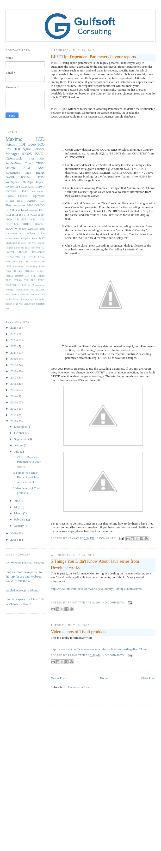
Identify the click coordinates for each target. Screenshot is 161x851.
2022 (13, 346)
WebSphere (13, 182)
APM (26, 168)
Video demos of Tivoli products (78, 631)
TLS (33, 280)
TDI (22, 144)
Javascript (12, 186)
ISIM (15, 214)
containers (11, 233)
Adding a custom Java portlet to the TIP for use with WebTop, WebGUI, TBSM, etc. (22, 576)
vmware (11, 168)
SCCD (23, 186)
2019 (13, 365)
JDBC (21, 261)
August (19, 445)
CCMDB (39, 205)
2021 (13, 352)
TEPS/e (18, 280)
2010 (13, 421)
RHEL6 (18, 271)
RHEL (27, 224)
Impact (40, 182)
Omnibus (23, 196)
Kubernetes (13, 172)
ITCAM (23, 252)
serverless (19, 205)
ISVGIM (32, 214)
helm (16, 299)
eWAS (41, 294)
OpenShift (38, 196)
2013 (13, 402)
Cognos (9, 247)
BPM (30, 205)
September (21, 439)
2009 (13, 533)
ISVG (22, 214)
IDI (17, 149)
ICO (41, 144)
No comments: (114, 602)
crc (22, 233)
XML (41, 289)
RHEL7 (40, 271)
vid (20, 303)
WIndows (20, 228)
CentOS (41, 243)
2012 (13, 408)
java (31, 158)
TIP (26, 280)
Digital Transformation (25, 210)
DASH (10, 177)
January (19, 525)
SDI (27, 275)
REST (20, 200)
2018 (13, 371)
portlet (9, 303)
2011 (13, 415)
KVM (34, 261)
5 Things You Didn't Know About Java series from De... (26, 477)
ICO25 (27, 154)
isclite (41, 233)
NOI (42, 219)
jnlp (27, 299)
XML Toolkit (12, 294)
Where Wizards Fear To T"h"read (23, 563)
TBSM (40, 163)
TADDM (31, 200)
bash (41, 228)
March (18, 513)
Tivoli (9, 205)
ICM (8, 214)
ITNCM (32, 257)
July (17, 451)
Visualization (22, 289)
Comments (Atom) (80, 687)
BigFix (40, 172)
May (17, 507)
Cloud (28, 163)
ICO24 (25, 177)
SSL (33, 275)
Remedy (19, 275)
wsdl (8, 308)
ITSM (41, 214)
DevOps (28, 182)
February (20, 519)
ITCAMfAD (38, 252)
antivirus (24, 294)
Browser (22, 243)
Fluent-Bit (19, 247)
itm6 (9, 149)
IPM (37, 247)
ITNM (40, 177)
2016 (13, 383)
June (17, 500)
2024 (13, 334)
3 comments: (107, 538)
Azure (34, 238)
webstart (40, 303)
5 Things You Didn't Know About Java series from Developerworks (95, 564)
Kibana (10, 196)
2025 (13, 327)
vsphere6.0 (29, 303)
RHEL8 (9, 275)
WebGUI (33, 228)
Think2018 (11, 285)
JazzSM (21, 219)
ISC (42, 247)
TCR (42, 200)
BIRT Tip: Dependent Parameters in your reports (93, 56)
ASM (41, 168)
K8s (42, 158)
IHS (33, 247)
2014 (13, 396)
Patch (41, 266)
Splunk (40, 275)
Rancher (40, 224)
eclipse (31, 233)
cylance (33, 294)
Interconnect (37, 191)
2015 (13, 390)
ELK (42, 210)
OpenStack (14, 158)
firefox (9, 299)
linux (28, 172)
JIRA (28, 261)
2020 (13, 358)
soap (15, 303)
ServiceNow (13, 163)
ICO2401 (11, 191)
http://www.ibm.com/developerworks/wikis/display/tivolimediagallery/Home (99, 649)
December (21, 426)
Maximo (14, 139)
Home (104, 678)
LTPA (8, 266)
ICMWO (40, 186)
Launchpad (18, 266)
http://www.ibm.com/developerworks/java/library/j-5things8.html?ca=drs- (97, 589)
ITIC (24, 257)
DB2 (8, 210)
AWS (31, 186)
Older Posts (148, 678)
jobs (32, 299)
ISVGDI (10, 252)
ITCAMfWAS (13, 257)
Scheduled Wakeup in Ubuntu (20, 590)
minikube (39, 299)
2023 (13, 340)
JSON (9, 219)
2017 (13, 377)
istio (21, 299)
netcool (11, 144)
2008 (13, 539)
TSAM (9, 228)
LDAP (41, 261)
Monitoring (31, 266)
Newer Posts (59, 678)
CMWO (32, 243)
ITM (23, 191)
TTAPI (41, 280)
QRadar (10, 200)
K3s (33, 219)
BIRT (41, 238)
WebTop (34, 289)
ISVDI (40, 154)
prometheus (12, 238)
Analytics (25, 238)
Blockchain (11, 243)
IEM (27, 247)
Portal (9, 271)
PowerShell (12, 224)
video (31, 144)
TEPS (8, 280)
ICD (40, 139)
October (19, 433)
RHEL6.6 (29, 271)
